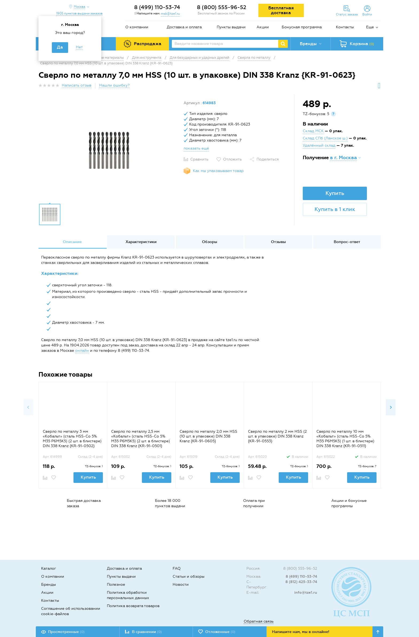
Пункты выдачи (231, 27)
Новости (181, 584)
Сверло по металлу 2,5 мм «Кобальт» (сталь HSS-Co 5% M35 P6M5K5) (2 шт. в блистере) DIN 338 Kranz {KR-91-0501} (140, 438)
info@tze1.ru (305, 592)
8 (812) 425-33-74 (301, 582)
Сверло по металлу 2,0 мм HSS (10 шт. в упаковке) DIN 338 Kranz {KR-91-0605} (208, 436)
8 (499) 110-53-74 (157, 7)
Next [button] (390, 407)
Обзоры (209, 242)
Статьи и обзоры (188, 576)
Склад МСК (313, 131)
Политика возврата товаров (133, 606)
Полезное (116, 584)
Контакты (345, 27)
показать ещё (196, 148)
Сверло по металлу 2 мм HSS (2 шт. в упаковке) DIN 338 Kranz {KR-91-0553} (277, 436)
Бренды (48, 584)
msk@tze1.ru (170, 13)
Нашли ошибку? (114, 85)
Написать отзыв (76, 85)
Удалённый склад (319, 145)
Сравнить (199, 159)
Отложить (232, 159)
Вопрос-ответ (347, 242)
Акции (263, 27)
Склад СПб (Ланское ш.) (325, 138)
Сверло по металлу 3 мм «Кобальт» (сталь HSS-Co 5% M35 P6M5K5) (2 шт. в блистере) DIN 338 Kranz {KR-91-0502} (72, 438)
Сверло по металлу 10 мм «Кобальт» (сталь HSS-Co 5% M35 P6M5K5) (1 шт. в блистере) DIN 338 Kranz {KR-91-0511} (345, 438)
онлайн (82, 350)
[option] (109, 150)
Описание (72, 242)
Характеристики (141, 242)
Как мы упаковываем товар (218, 171)
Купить (334, 193)
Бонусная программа (302, 27)
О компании (136, 27)
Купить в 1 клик (335, 209)
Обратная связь (259, 621)
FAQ (177, 568)
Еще (370, 27)
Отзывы (278, 242)
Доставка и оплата (184, 27)
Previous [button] (28, 407)
